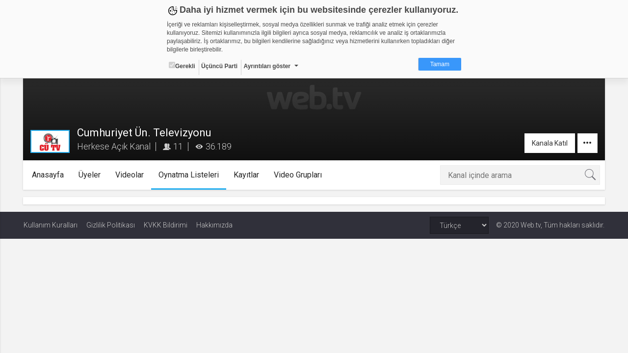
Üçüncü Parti (219, 66)
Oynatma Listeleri (188, 174)
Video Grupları (298, 174)
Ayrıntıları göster (266, 66)
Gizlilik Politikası (110, 225)
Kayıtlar (246, 174)
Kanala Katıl (549, 143)
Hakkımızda (214, 225)
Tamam (439, 64)
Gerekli (182, 66)
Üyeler (89, 174)
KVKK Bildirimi (165, 225)
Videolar (129, 174)
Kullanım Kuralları (51, 225)
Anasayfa (48, 174)
